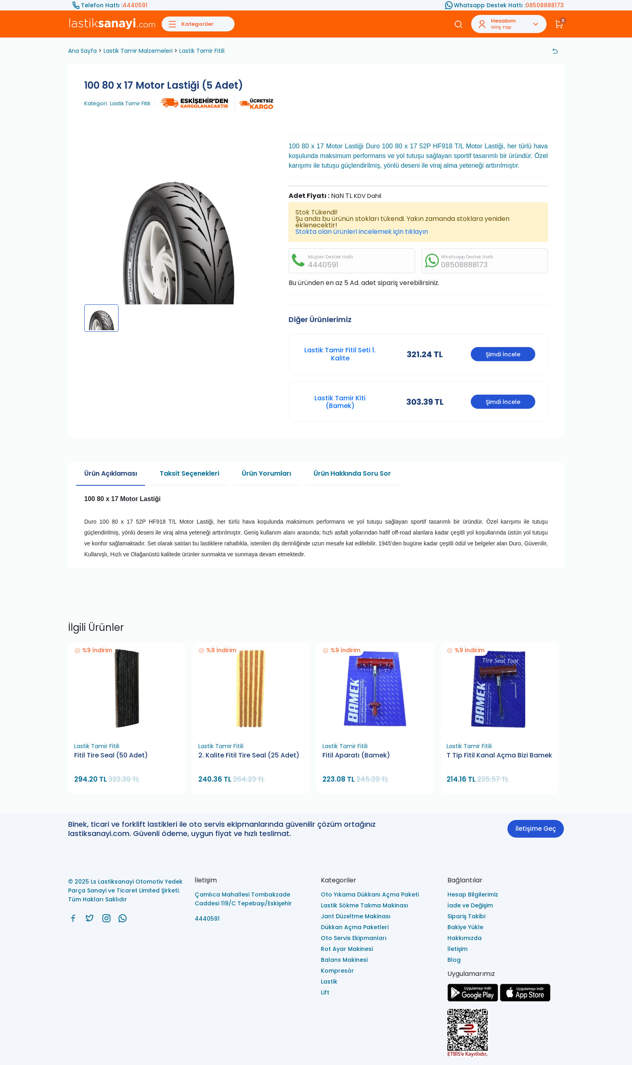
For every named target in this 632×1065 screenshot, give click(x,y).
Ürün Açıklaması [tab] (110, 473)
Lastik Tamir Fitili (202, 51)
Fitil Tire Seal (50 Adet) (111, 755)
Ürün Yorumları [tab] (266, 473)
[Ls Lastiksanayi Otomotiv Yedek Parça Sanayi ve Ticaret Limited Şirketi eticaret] (505, 1034)
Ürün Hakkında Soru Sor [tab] (352, 473)
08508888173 (545, 5)
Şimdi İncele (503, 354)
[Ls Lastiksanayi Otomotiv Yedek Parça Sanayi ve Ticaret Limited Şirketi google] (472, 999)
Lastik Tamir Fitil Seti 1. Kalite (340, 353)
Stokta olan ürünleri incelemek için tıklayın (361, 231)
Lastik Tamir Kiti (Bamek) (340, 401)
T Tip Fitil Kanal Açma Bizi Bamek (499, 755)
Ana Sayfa (82, 51)
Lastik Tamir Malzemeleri (138, 51)
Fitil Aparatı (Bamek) (356, 755)
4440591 (135, 5)
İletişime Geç (536, 828)
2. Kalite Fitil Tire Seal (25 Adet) (248, 755)
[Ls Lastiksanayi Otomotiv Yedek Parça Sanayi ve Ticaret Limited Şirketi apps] (525, 999)
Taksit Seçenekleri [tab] (189, 473)
